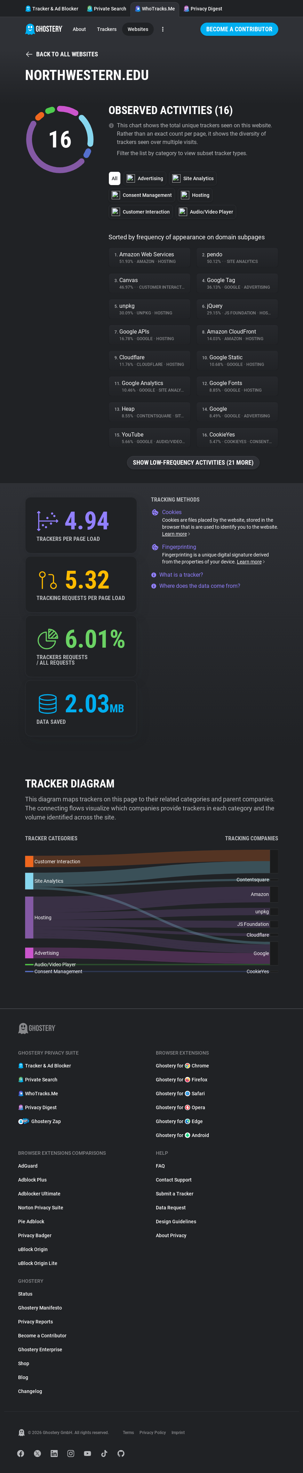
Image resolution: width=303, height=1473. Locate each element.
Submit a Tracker (174, 1193)
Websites (138, 29)
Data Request (171, 1207)
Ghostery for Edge (179, 1121)
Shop (23, 1363)
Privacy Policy (152, 1432)
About (79, 29)
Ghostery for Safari (180, 1093)
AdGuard (28, 1166)
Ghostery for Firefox (181, 1079)
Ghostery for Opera (180, 1107)
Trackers (107, 29)
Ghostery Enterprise (40, 1349)
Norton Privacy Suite (40, 1207)
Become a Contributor (239, 29)
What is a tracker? (177, 574)
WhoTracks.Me (155, 9)
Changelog (30, 1391)
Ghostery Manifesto (40, 1308)
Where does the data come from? (195, 586)
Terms (128, 1432)
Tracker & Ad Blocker (51, 9)
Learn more (176, 534)
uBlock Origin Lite (37, 1263)
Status (25, 1294)
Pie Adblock (31, 1221)
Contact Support (174, 1180)
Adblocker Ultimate (39, 1193)
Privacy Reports (35, 1321)
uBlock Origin (33, 1249)
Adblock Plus (32, 1180)
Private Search (106, 9)
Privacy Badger (34, 1235)
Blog (23, 1377)
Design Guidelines (176, 1221)
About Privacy (171, 1235)
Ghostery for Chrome (182, 1065)
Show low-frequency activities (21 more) (193, 462)
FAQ (160, 1166)
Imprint (178, 1432)
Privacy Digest (202, 9)
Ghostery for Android (182, 1135)
